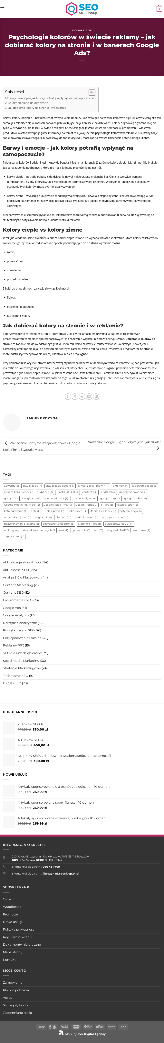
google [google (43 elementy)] (11, 498)
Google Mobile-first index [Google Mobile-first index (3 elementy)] (22, 504)
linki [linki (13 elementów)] (36, 511)
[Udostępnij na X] (75, 396)
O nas (7, 899)
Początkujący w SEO (19, 630)
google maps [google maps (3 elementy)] (110, 498)
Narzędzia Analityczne (20, 623)
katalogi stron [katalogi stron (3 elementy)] (127, 504)
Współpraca (12, 907)
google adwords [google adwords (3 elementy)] (56, 498)
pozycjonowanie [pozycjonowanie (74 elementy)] (115, 517)
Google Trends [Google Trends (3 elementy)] (86, 504)
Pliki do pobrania (16, 990)
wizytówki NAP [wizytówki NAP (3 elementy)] (118, 530)
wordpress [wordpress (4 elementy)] (141, 530)
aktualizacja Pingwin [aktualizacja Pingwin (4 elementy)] (93, 485)
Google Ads (82, 30)
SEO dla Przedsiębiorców (22, 653)
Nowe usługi (13, 922)
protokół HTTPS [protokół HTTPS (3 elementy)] (89, 523)
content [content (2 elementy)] (89, 492)
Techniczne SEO (15, 676)
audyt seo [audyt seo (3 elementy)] (45, 492)
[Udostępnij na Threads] (82, 396)
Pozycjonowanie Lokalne (22, 638)
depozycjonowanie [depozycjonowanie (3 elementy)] (133, 492)
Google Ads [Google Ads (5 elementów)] (31, 498)
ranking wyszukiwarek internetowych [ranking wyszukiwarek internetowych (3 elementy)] (29, 530)
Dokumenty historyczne (22, 944)
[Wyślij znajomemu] (89, 396)
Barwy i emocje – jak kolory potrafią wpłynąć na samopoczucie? (50, 98)
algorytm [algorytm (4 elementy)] (121, 485)
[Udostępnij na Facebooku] (68, 396)
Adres (7, 998)
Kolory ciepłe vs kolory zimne (28, 103)
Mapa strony (12, 952)
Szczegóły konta (15, 1005)
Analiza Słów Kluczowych (22, 577)
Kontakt (9, 960)
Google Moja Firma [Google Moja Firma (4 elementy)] (57, 504)
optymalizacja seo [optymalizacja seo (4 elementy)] (17, 517)
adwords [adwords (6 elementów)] (11, 485)
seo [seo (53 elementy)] (98, 530)
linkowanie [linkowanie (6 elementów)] (77, 511)
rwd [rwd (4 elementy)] (63, 530)
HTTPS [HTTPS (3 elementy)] (107, 504)
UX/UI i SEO (12, 683)
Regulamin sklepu (17, 937)
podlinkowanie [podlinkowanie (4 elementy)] (86, 517)
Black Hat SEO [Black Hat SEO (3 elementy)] (67, 492)
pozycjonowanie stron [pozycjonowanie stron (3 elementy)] (58, 523)
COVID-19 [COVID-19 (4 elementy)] (108, 492)
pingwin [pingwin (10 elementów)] (63, 517)
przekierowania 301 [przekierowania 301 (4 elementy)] (119, 523)
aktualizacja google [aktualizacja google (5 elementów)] (60, 485)
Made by (82, 1034)
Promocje (10, 914)
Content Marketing (18, 585)
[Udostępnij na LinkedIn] (96, 396)
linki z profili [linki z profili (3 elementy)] (54, 511)
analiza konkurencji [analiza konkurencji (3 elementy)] (18, 492)
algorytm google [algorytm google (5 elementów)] (144, 485)
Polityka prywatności (19, 929)
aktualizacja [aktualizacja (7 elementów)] (32, 485)
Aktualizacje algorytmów (22, 562)
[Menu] (2, 9)
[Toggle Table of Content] (90, 92)
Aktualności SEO (16, 570)
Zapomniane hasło (17, 1013)
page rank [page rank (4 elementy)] (43, 517)
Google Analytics (16, 615)
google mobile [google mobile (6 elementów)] (135, 498)
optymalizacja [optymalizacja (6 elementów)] (131, 511)
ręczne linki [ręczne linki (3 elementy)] (81, 530)
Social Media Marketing (21, 661)
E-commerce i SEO (18, 600)
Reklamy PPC (13, 645)
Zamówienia (12, 982)
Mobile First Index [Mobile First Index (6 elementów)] (103, 511)
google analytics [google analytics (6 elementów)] (84, 498)
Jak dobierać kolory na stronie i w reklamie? (38, 108)
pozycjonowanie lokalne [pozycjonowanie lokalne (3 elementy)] (21, 523)
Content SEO (13, 592)
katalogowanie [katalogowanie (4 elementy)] (15, 511)
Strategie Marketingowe (22, 668)
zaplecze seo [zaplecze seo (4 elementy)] (14, 536)
